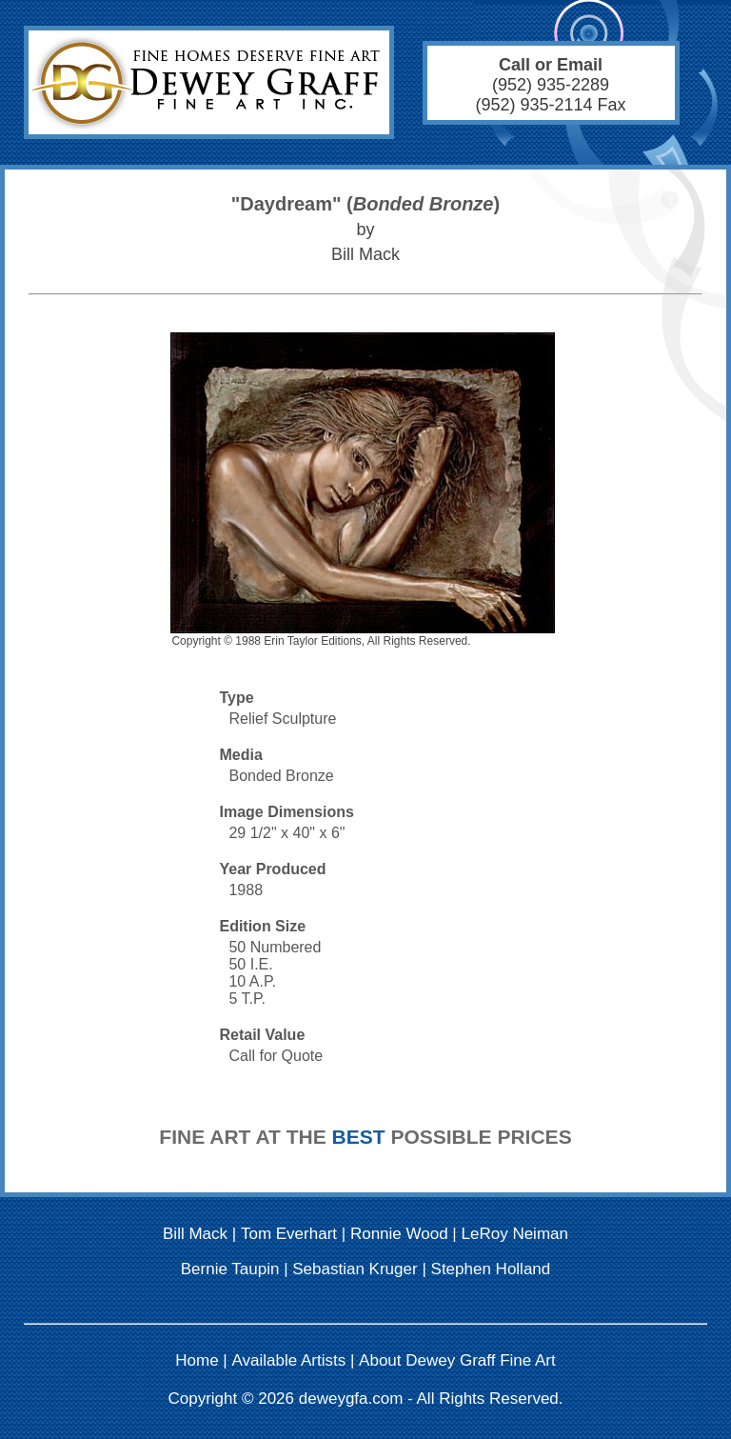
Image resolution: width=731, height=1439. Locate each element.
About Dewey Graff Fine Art (457, 1360)
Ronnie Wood (399, 1234)
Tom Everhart (289, 1234)
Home (196, 1360)
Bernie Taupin (230, 1269)
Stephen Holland (491, 1269)
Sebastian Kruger (354, 1269)
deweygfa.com (351, 1398)
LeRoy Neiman (515, 1234)
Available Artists (289, 1360)
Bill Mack (195, 1234)
